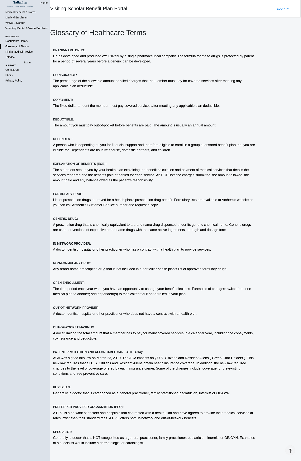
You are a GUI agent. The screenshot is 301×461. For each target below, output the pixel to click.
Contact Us (12, 69)
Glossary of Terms (17, 46)
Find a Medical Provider (19, 51)
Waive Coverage (15, 22)
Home (44, 2)
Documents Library (16, 40)
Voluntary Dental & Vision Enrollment (27, 28)
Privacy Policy (13, 80)
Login (27, 62)
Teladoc (10, 57)
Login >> (283, 8)
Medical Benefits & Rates (20, 12)
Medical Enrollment (16, 17)
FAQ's (9, 75)
